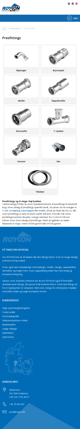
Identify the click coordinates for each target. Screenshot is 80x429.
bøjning (16, 210)
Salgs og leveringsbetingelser (16, 308)
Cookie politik (8, 312)
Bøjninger (21, 70)
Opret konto (8, 337)
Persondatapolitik (10, 316)
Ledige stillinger (9, 328)
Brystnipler (58, 70)
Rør (58, 161)
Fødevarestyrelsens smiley (15, 320)
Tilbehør (40, 191)
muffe (42, 210)
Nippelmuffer (58, 100)
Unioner (21, 161)
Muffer (21, 100)
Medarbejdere (9, 324)
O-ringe (16, 223)
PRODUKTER (15, 28)
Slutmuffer (21, 131)
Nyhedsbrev (8, 332)
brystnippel (27, 210)
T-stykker (58, 131)
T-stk (5, 210)
